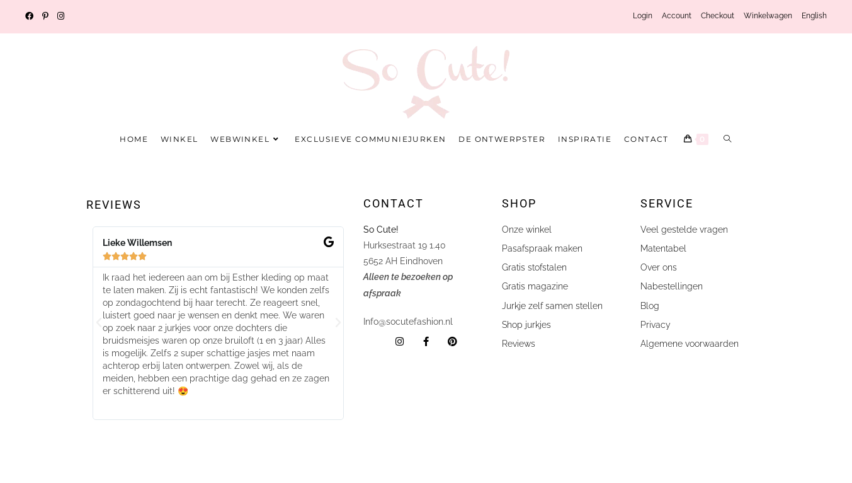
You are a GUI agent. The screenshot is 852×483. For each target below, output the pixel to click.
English (814, 15)
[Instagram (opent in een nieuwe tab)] (61, 16)
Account (676, 15)
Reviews (114, 204)
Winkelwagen (768, 15)
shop (519, 203)
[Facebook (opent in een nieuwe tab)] (31, 16)
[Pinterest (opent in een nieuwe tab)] (45, 16)
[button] (99, 323)
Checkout (717, 15)
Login (642, 15)
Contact (393, 203)
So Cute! (382, 229)
